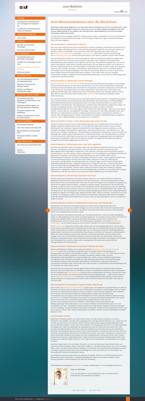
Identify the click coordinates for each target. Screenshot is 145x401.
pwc (34, 399)
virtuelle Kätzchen (88, 53)
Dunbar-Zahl (104, 253)
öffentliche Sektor (60, 226)
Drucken (20, 150)
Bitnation (67, 288)
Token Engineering (73, 272)
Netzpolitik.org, (78, 365)
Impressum (21, 152)
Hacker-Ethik (91, 94)
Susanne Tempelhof (77, 288)
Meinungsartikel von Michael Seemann (66, 84)
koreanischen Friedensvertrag (64, 53)
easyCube (48, 399)
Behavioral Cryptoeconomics (65, 276)
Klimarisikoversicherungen (63, 55)
